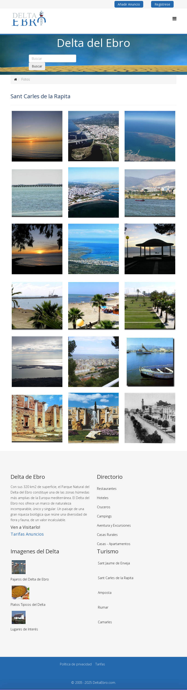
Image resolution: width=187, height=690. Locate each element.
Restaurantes (107, 488)
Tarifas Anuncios (27, 534)
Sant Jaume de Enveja (114, 563)
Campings (104, 516)
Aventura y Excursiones (114, 525)
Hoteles (102, 498)
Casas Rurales (107, 534)
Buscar (37, 66)
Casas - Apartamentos (113, 544)
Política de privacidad (76, 664)
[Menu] (174, 19)
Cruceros (103, 507)
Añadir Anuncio (129, 4)
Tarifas (100, 664)
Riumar (103, 607)
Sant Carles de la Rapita (115, 578)
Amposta (104, 592)
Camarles (105, 622)
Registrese (162, 4)
